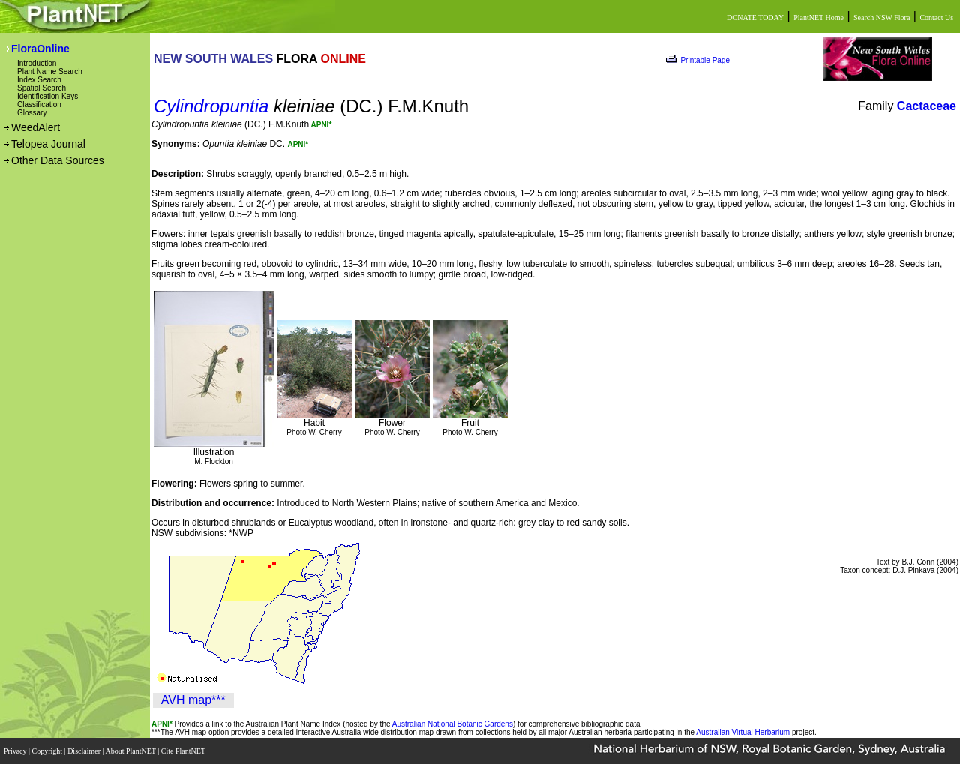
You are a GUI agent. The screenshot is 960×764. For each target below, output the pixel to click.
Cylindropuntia (211, 106)
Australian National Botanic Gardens (452, 724)
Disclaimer (85, 751)
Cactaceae (926, 106)
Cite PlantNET (184, 751)
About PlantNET (131, 751)
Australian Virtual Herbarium (743, 732)
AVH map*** (193, 700)
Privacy (16, 751)
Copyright (48, 751)
